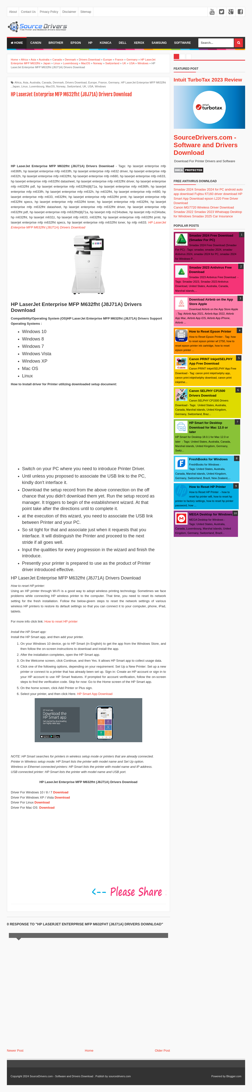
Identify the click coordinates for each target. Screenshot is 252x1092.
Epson (76, 43)
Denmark (58, 82)
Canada (46, 82)
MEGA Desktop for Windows (210, 514)
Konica (105, 43)
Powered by (218, 1076)
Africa (18, 82)
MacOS (50, 86)
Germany (113, 82)
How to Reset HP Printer (207, 487)
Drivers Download (76, 82)
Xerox (139, 43)
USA (91, 86)
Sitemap (85, 12)
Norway (60, 86)
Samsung (159, 43)
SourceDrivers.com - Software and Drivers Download (206, 145)
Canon (35, 43)
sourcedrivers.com (120, 1076)
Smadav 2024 (183, 189)
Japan (16, 86)
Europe (92, 82)
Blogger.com (233, 1076)
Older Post (162, 1050)
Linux (24, 86)
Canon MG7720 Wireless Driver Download (204, 207)
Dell (122, 43)
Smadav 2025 (202, 216)
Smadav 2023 (204, 212)
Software (182, 43)
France (102, 82)
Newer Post (15, 1050)
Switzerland (74, 86)
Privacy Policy (49, 12)
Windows (100, 86)
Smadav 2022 (183, 212)
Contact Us (28, 12)
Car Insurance (223, 216)
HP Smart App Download (95, 694)
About (13, 12)
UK (84, 86)
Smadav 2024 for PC (209, 189)
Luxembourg (36, 86)
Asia (25, 82)
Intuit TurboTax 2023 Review (208, 79)
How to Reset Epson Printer (210, 331)
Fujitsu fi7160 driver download (215, 194)
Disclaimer (69, 12)
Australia (35, 82)
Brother (55, 43)
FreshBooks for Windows (208, 459)
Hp (90, 43)
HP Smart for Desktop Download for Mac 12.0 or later (208, 427)
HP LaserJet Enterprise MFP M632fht (143, 82)
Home (17, 43)
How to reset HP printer (61, 621)
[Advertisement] (88, 131)
